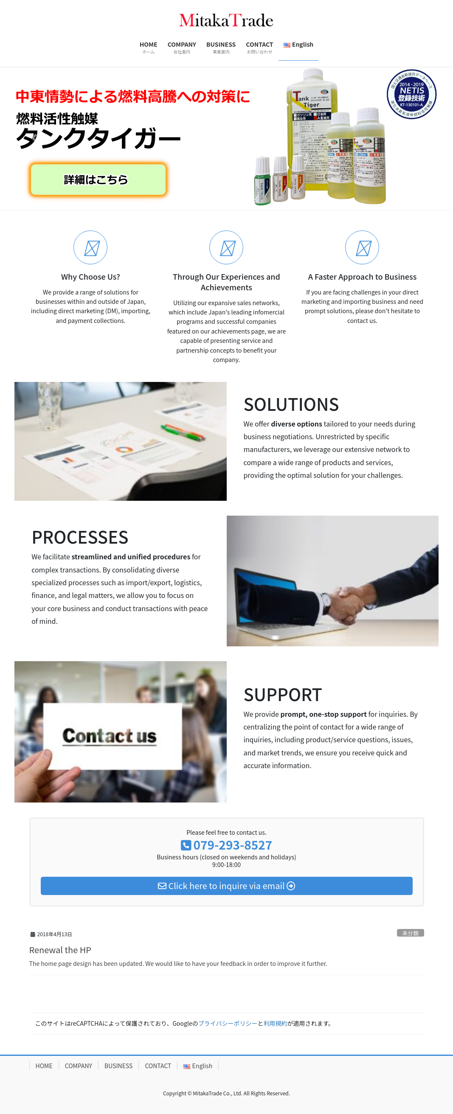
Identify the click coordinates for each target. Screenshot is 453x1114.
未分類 (410, 933)
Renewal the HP (60, 949)
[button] (34, 138)
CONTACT (158, 1065)
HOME (44, 1065)
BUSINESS (118, 1065)
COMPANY (78, 1065)
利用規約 (275, 1023)
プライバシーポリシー (228, 1023)
